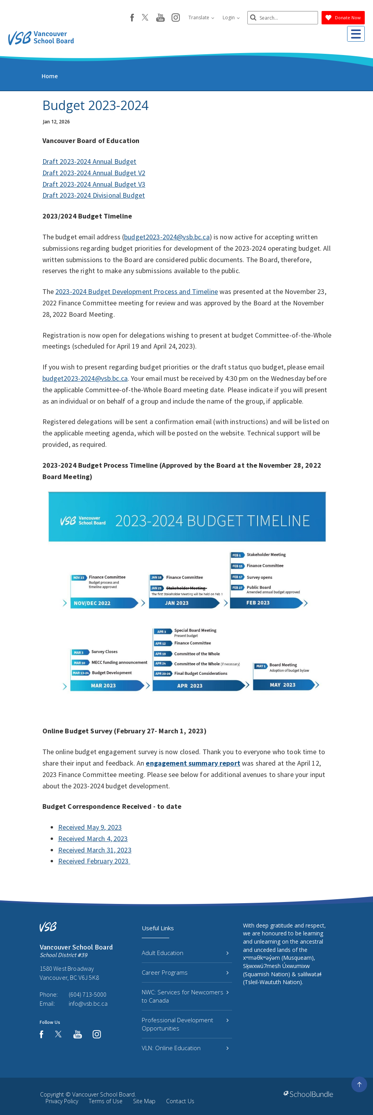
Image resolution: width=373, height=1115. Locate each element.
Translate (201, 17)
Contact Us (180, 1101)
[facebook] (132, 17)
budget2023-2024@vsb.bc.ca (167, 236)
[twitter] (145, 18)
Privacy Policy (62, 1101)
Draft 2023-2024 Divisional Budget (93, 195)
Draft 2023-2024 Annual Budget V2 (93, 172)
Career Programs (185, 972)
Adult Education (185, 953)
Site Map (144, 1101)
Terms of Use (106, 1101)
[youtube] (160, 18)
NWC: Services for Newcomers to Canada (185, 996)
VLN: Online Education (185, 1048)
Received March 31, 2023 (95, 849)
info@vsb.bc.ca (88, 1003)
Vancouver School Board (103, 1094)
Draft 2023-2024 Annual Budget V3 (93, 184)
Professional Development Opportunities (185, 1024)
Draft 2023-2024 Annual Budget (89, 161)
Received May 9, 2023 (90, 827)
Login (231, 17)
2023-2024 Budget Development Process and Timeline (136, 291)
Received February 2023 (93, 860)
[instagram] (176, 18)
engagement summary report (193, 763)
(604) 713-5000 (87, 994)
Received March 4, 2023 (93, 838)
